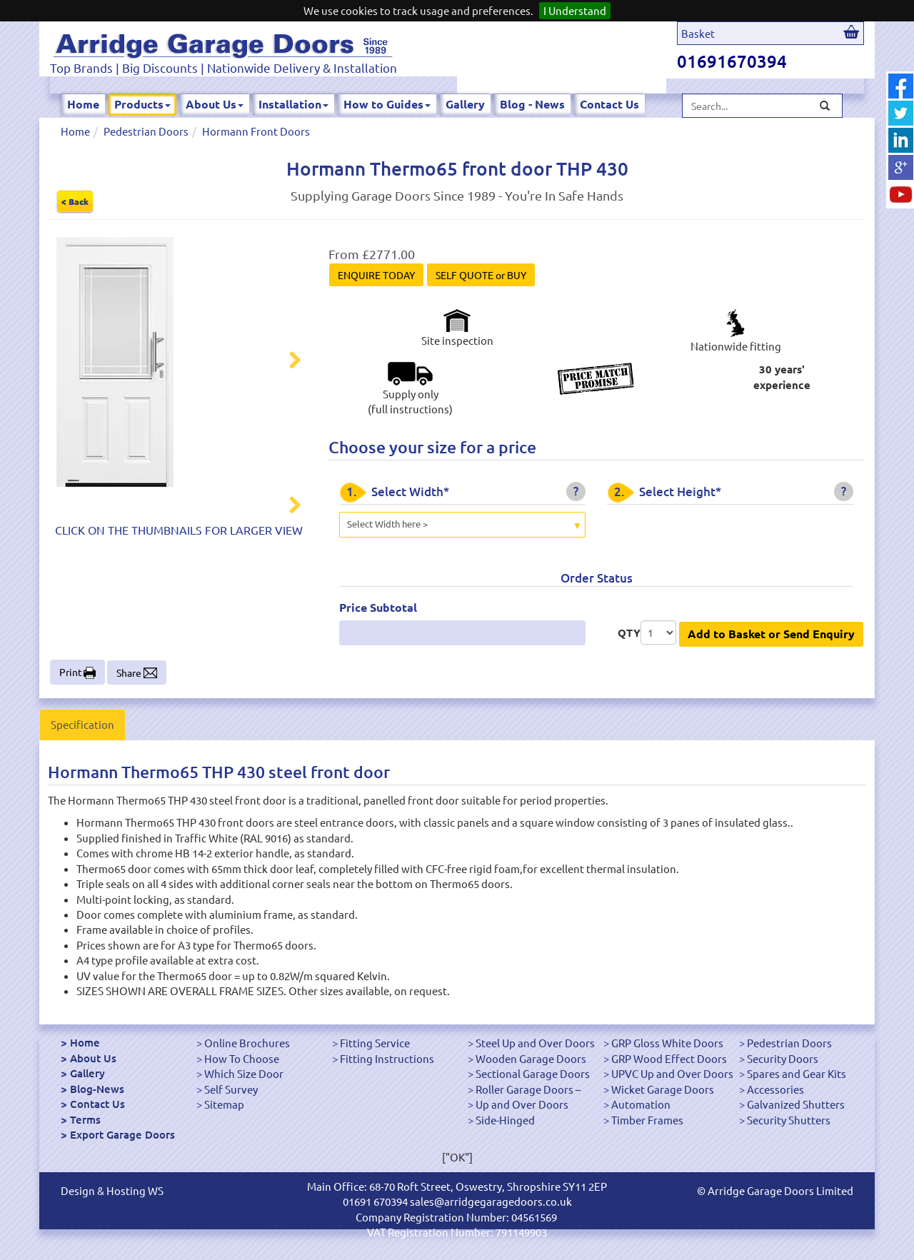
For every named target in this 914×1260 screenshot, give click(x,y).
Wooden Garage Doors (531, 1058)
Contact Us (609, 103)
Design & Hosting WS (112, 1190)
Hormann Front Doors (256, 131)
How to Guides (387, 103)
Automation (641, 1104)
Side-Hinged (505, 1120)
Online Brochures (247, 1042)
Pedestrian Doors (146, 131)
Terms (85, 1119)
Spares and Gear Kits (796, 1073)
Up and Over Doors (522, 1104)
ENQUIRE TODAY (376, 274)
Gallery (465, 103)
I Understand (574, 10)
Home (83, 103)
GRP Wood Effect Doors (669, 1058)
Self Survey (231, 1089)
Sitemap (224, 1104)
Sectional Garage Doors (533, 1073)
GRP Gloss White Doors (667, 1042)
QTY (629, 632)
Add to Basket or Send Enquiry (771, 633)
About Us (214, 103)
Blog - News (532, 103)
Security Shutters (788, 1120)
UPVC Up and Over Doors (672, 1073)
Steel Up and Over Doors (535, 1042)
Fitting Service (375, 1042)
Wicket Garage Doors (662, 1089)
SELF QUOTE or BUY (481, 274)
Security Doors (782, 1058)
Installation (293, 103)
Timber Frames (647, 1120)
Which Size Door (243, 1073)
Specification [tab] (82, 724)
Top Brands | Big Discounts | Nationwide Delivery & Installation (223, 67)
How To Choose (241, 1058)
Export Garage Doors (122, 1134)
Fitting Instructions (387, 1058)
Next (286, 362)
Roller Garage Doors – (528, 1089)
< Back (75, 201)
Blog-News (97, 1089)
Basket (698, 33)
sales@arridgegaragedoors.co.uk (491, 1201)
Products (142, 103)
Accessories (775, 1089)
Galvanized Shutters (796, 1104)
